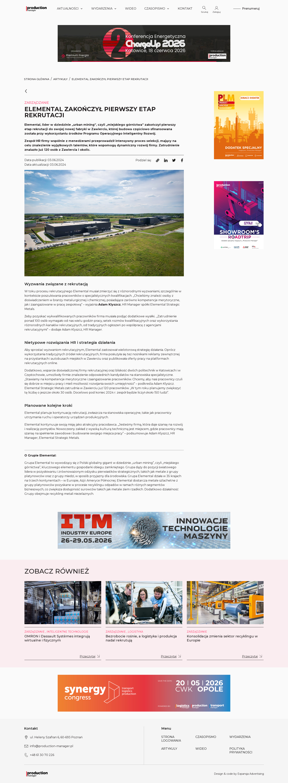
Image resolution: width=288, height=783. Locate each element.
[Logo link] (36, 8)
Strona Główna (36, 79)
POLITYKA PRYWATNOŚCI (240, 750)
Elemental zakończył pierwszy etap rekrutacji (110, 79)
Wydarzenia (104, 8)
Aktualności (70, 8)
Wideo (130, 8)
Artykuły (60, 79)
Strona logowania (171, 738)
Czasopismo (157, 8)
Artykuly (169, 748)
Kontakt (185, 8)
